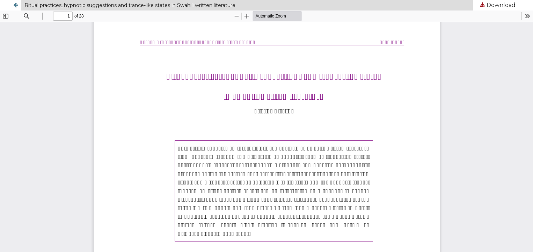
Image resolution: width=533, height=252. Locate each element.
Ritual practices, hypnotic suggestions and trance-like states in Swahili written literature (129, 5)
